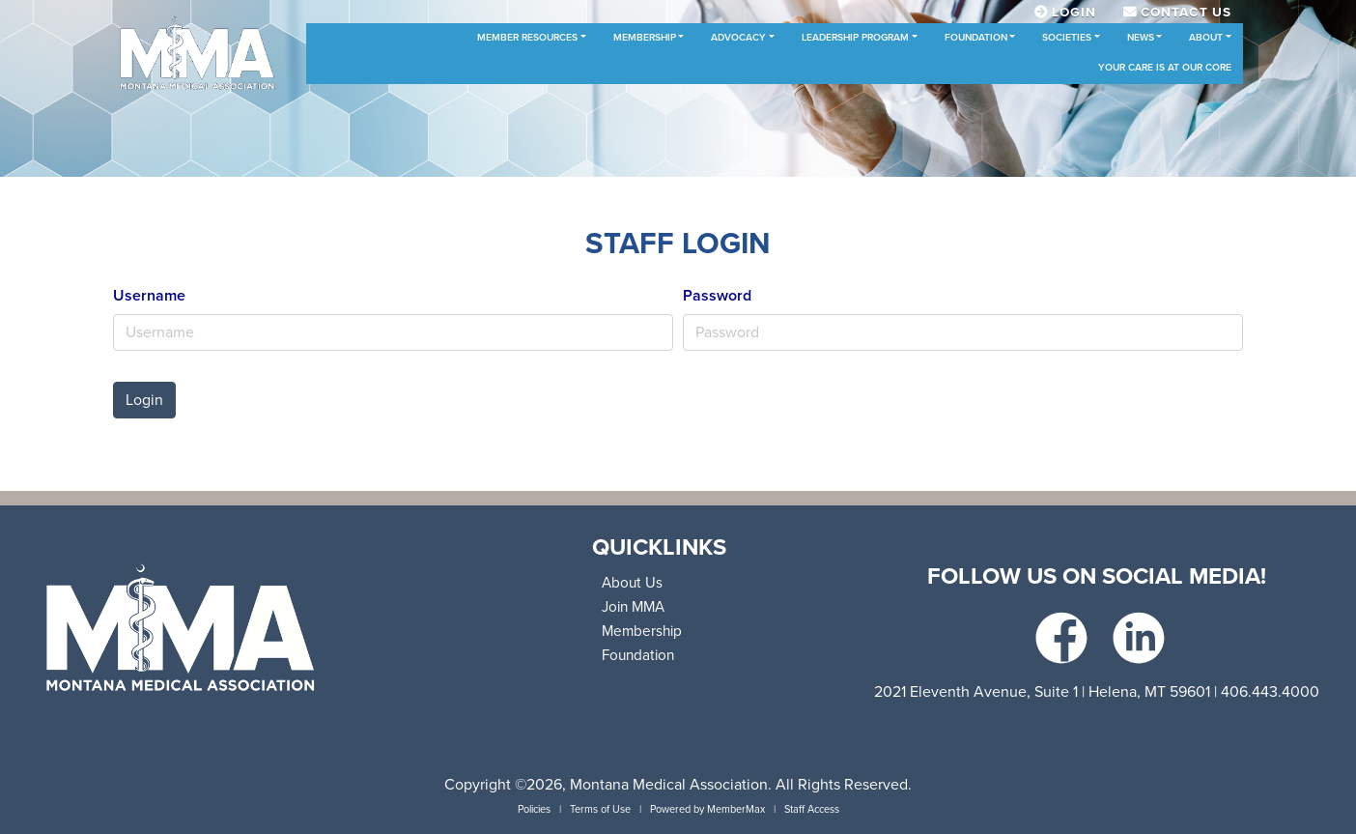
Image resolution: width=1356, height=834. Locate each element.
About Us (632, 582)
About (1206, 37)
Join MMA (633, 607)
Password (717, 295)
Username (149, 295)
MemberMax (736, 809)
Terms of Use (600, 809)
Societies (1066, 37)
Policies (534, 809)
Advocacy (738, 37)
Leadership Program (855, 37)
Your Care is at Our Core (1164, 67)
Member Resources (527, 37)
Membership (644, 37)
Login (144, 400)
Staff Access (811, 809)
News (1140, 37)
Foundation (976, 37)
